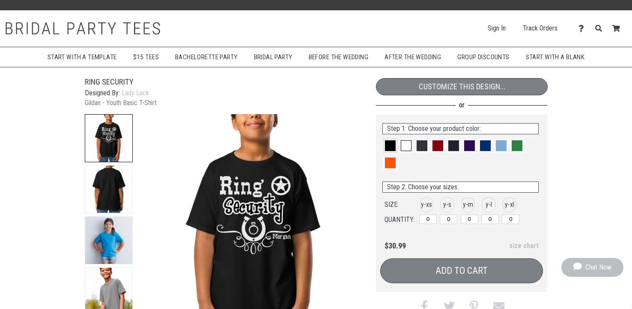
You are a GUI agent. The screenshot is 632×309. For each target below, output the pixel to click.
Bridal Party (273, 57)
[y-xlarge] (510, 219)
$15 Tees (146, 57)
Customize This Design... (462, 86)
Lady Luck (135, 93)
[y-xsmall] (428, 219)
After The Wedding (413, 57)
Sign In (497, 28)
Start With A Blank (555, 57)
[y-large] (490, 219)
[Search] (601, 28)
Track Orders (540, 28)
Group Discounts (483, 57)
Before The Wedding (339, 57)
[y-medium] (469, 219)
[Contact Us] (583, 28)
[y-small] (448, 219)
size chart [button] (524, 246)
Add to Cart (461, 270)
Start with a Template (82, 57)
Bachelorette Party (206, 57)
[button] (108, 138)
